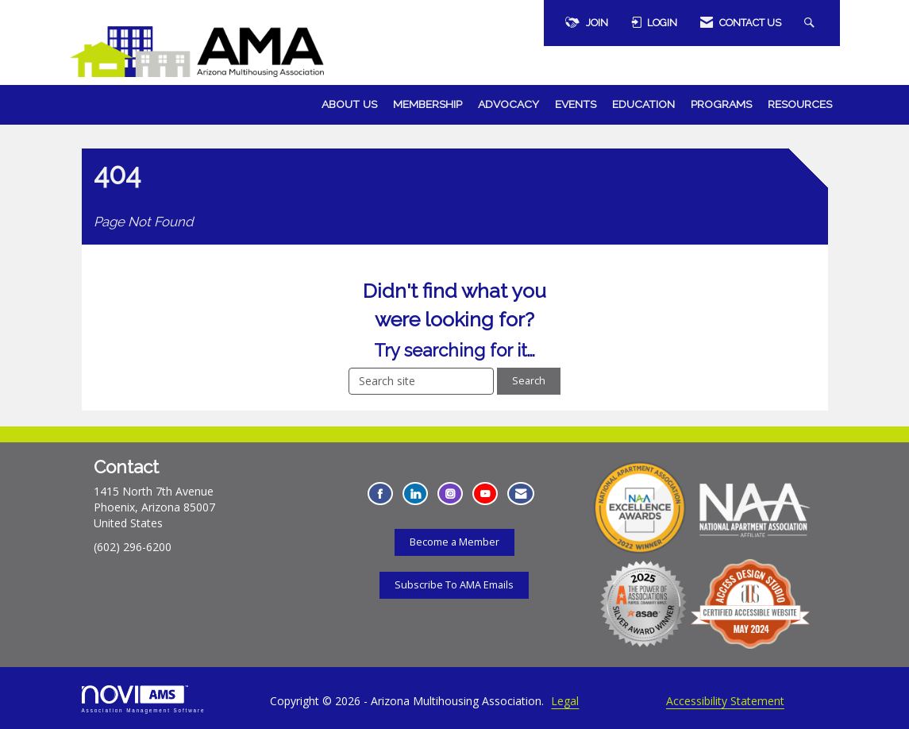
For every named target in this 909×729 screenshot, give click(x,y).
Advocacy (508, 104)
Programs (721, 104)
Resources (800, 104)
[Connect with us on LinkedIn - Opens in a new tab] (415, 493)
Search (528, 381)
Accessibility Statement (725, 700)
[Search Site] (811, 23)
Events (575, 104)
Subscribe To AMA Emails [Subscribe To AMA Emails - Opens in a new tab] (454, 585)
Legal (565, 700)
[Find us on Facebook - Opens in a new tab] (380, 493)
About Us (349, 104)
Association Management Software (144, 699)
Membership (427, 104)
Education (643, 104)
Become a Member (454, 542)
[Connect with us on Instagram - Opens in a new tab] (450, 493)
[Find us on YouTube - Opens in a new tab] (485, 493)
